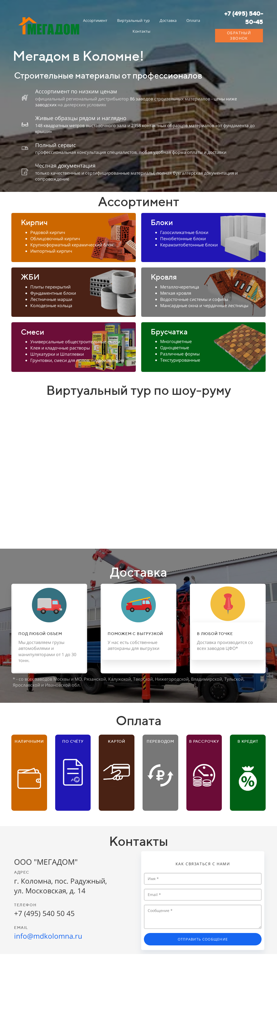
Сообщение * (203, 917)
